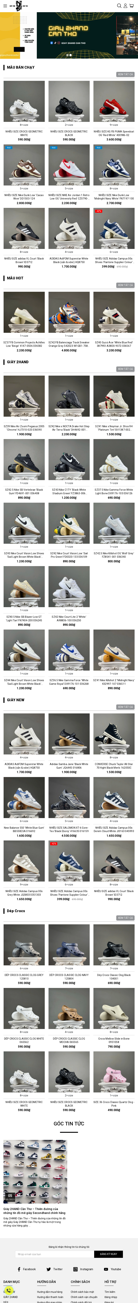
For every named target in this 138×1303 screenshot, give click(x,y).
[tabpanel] (69, 35)
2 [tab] (70, 55)
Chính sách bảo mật (82, 1291)
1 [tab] (67, 55)
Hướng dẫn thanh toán (50, 1297)
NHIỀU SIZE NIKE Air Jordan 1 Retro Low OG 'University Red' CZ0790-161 (69, 199)
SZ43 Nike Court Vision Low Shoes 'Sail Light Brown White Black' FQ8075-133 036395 (24, 557)
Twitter (55, 1269)
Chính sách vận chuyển (84, 1297)
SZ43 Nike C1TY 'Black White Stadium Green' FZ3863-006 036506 (69, 493)
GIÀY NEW (15, 700)
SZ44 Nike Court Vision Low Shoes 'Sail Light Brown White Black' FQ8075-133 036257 (24, 684)
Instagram (83, 1269)
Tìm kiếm (110, 1291)
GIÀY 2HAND (18, 362)
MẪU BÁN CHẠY (20, 67)
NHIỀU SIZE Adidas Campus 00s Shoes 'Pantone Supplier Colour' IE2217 (114, 262)
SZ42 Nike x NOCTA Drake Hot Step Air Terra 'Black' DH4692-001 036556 (69, 430)
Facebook (26, 1269)
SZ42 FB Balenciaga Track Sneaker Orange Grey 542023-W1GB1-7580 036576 (69, 346)
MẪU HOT (15, 278)
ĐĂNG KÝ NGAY (108, 1254)
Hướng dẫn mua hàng (50, 1291)
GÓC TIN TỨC (69, 1124)
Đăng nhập (111, 1297)
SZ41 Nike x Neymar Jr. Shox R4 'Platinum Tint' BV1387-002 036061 (114, 430)
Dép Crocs (16, 911)
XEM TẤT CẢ (125, 74)
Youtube (112, 1269)
